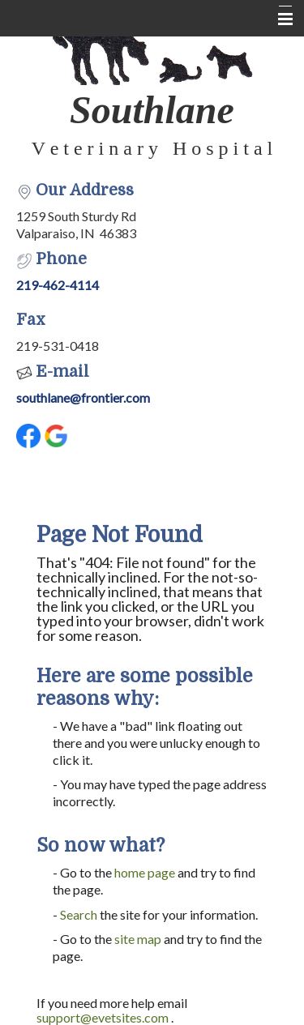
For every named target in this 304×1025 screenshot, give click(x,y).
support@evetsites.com (102, 1017)
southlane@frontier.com (83, 397)
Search (78, 914)
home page (144, 872)
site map (137, 938)
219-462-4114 (57, 285)
